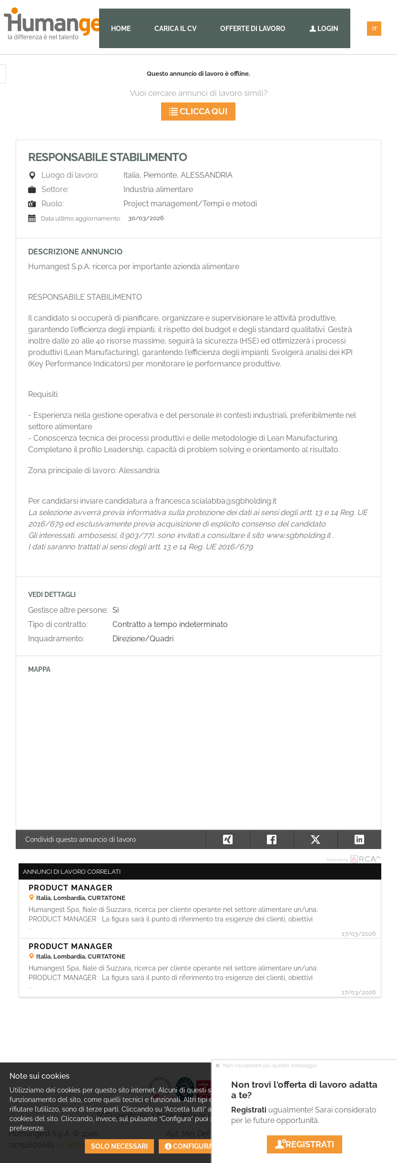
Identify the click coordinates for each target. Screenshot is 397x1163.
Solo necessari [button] (119, 1146)
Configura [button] (189, 1146)
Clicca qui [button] (198, 111)
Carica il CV (175, 28)
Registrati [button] (304, 1144)
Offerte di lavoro (252, 28)
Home (121, 28)
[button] (359, 839)
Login (323, 28)
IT (374, 29)
